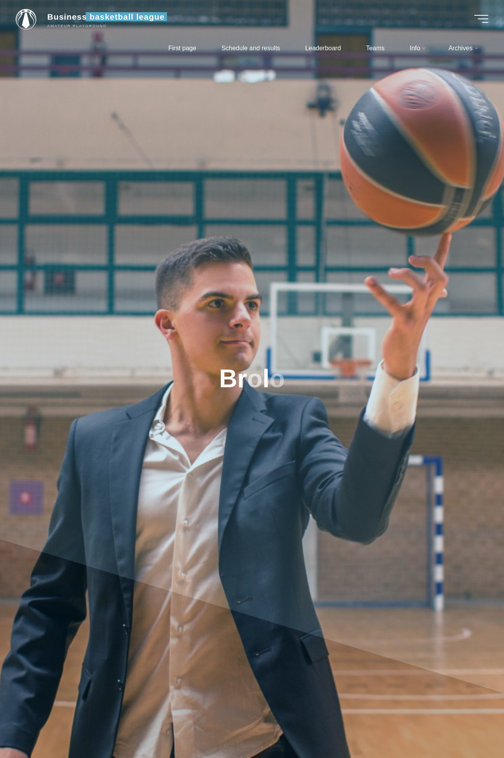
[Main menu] (481, 19)
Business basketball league (106, 16)
